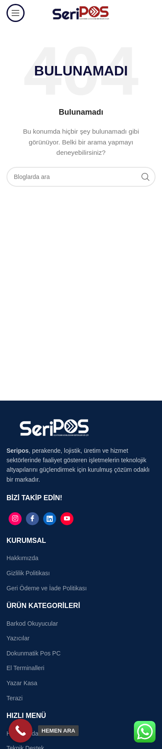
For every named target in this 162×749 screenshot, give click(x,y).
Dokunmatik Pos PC (33, 653)
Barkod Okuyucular (32, 623)
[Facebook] (32, 518)
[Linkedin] (49, 518)
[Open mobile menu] (15, 13)
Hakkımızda (22, 558)
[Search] (81, 177)
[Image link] (54, 426)
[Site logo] (81, 12)
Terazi (14, 698)
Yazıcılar (17, 638)
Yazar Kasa (21, 683)
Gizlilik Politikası (28, 573)
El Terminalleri (25, 667)
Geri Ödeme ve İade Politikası (46, 588)
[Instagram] (15, 518)
